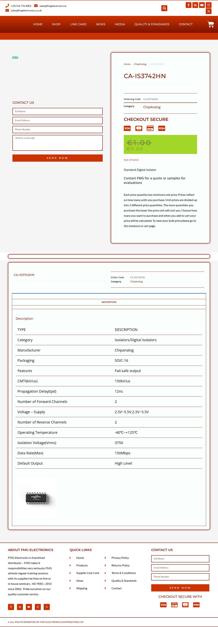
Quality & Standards (151, 24)
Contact (186, 24)
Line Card (78, 24)
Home (38, 24)
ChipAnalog (140, 64)
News (100, 24)
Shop (56, 24)
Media (120, 24)
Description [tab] (109, 302)
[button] (164, 8)
